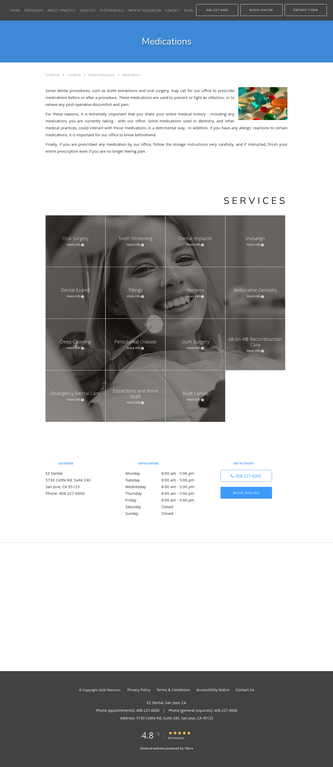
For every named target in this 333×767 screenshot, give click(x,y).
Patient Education (102, 74)
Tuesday (165, 480)
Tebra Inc (113, 690)
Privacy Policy (138, 689)
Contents (74, 74)
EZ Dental (53, 74)
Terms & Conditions (173, 689)
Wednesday (165, 486)
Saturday (165, 506)
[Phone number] (246, 476)
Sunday (165, 513)
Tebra (189, 748)
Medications (131, 74)
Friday (165, 500)
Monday (165, 473)
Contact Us (245, 689)
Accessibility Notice (213, 689)
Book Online (246, 492)
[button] (261, 10)
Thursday (165, 493)
